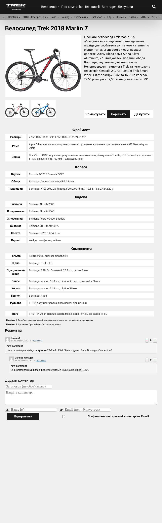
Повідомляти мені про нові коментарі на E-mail (94, 415)
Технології (92, 6)
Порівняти (118, 114)
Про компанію (72, 6)
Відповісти (37, 340)
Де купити (125, 6)
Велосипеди (50, 6)
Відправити (23, 416)
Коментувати (96, 114)
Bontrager (109, 6)
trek (16, 7)
